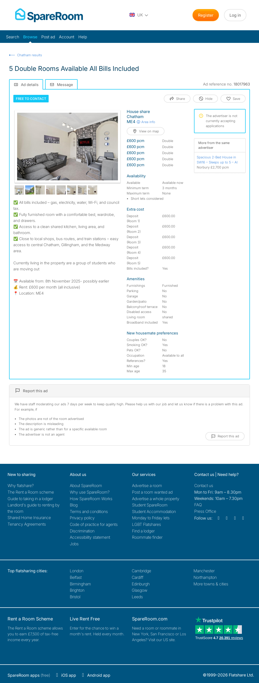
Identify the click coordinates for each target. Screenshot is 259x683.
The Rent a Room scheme (31, 492)
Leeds (137, 596)
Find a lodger (143, 530)
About (86, 485)
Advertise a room (147, 485)
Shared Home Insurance (29, 517)
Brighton (77, 590)
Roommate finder (147, 537)
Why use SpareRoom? (90, 492)
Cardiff (137, 577)
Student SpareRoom (150, 504)
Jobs (74, 543)
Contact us (203, 485)
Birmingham (80, 583)
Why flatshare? (21, 485)
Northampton (205, 577)
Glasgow (139, 590)
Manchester (204, 570)
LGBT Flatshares (146, 524)
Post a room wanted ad (152, 492)
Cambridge (141, 570)
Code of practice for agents (94, 524)
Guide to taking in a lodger (30, 498)
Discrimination (82, 530)
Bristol (75, 596)
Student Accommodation (154, 511)
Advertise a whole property (155, 498)
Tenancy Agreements (27, 524)
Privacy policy (82, 517)
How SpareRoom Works (91, 498)
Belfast (76, 577)
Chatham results (29, 55)
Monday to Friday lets (151, 517)
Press (205, 511)
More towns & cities (210, 583)
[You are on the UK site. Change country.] (139, 15)
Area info (145, 122)
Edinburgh (141, 583)
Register (205, 15)
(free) (29, 675)
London (76, 570)
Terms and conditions (89, 511)
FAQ (198, 504)
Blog (74, 504)
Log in (235, 15)
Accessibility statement (90, 537)
